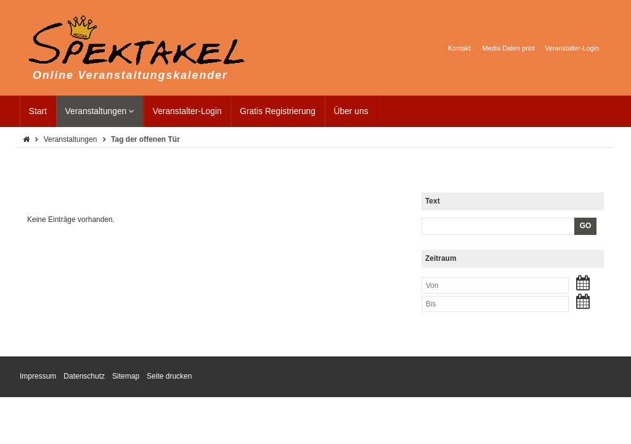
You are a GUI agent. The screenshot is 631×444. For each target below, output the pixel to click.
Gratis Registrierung (278, 111)
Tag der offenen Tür (145, 139)
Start (38, 111)
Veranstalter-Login (187, 111)
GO (586, 225)
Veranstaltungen (100, 111)
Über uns (351, 111)
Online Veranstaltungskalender (130, 75)
